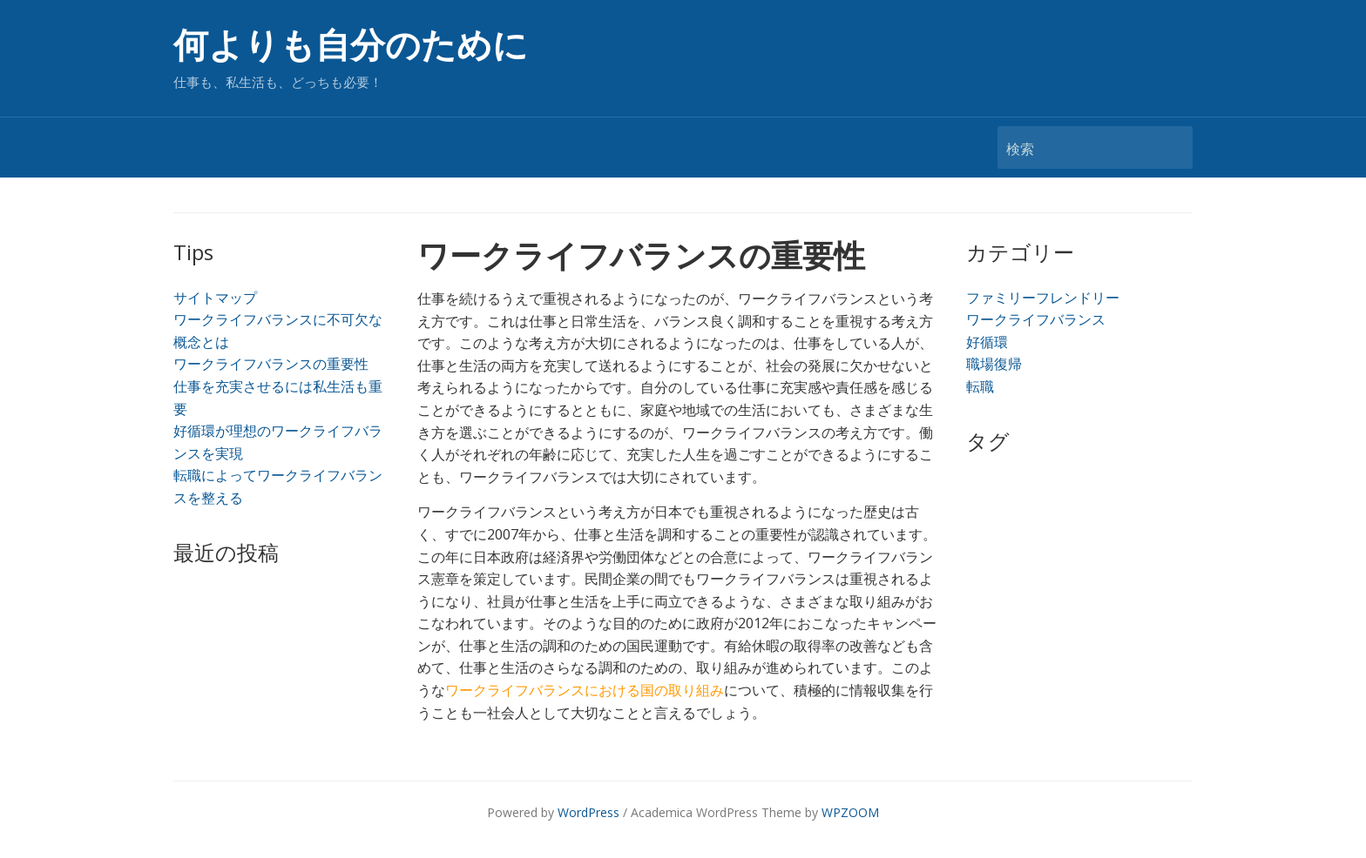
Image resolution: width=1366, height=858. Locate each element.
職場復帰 (994, 363)
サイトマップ (215, 297)
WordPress (588, 812)
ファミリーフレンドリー (1042, 297)
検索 (1171, 147)
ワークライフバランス (1036, 319)
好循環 (987, 342)
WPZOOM (850, 812)
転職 (980, 386)
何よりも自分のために (350, 45)
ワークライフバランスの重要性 (271, 363)
